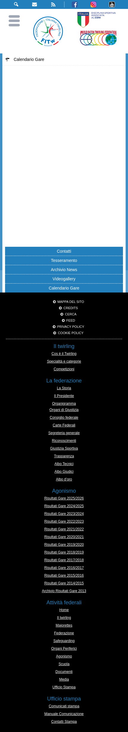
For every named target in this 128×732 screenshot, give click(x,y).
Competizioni (64, 369)
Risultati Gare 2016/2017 (64, 568)
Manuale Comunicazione (64, 714)
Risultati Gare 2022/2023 (64, 521)
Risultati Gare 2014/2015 (64, 583)
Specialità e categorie (64, 361)
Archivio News (64, 269)
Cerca (71, 314)
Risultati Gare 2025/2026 (64, 498)
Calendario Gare (64, 288)
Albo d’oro (64, 479)
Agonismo (64, 656)
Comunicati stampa (64, 706)
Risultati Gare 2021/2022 (64, 529)
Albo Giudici (64, 471)
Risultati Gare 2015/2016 (64, 575)
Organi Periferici (64, 648)
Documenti (63, 672)
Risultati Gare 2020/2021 (64, 537)
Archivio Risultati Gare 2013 (64, 591)
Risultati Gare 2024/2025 (64, 506)
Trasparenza (64, 456)
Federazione (64, 633)
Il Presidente (64, 396)
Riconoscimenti (64, 441)
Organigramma (64, 403)
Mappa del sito (70, 301)
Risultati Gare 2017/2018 (64, 560)
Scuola (64, 664)
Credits (70, 308)
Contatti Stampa (64, 722)
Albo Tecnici (64, 464)
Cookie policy (70, 333)
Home (64, 610)
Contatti (64, 251)
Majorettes (64, 625)
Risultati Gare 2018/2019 (64, 552)
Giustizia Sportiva (64, 448)
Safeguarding (63, 641)
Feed (70, 320)
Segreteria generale (63, 433)
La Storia (64, 388)
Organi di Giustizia (64, 410)
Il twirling (64, 618)
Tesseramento (64, 260)
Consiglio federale (64, 417)
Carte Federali (64, 425)
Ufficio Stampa (64, 687)
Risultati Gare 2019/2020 (64, 545)
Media (64, 679)
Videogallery (64, 278)
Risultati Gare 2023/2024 (64, 514)
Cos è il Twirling (64, 354)
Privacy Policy (70, 326)
